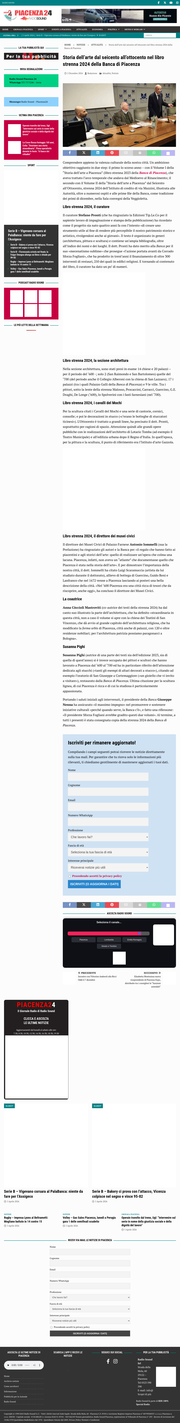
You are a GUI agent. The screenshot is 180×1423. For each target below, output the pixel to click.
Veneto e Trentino (109, 946)
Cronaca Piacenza (23, 29)
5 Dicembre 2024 (75, 73)
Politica (112, 29)
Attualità (81, 29)
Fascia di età (76, 845)
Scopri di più (144, 1394)
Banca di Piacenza (152, 173)
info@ (149, 1390)
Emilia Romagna (134, 940)
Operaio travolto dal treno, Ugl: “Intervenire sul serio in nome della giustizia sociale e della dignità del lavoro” (149, 1221)
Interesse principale (81, 860)
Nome (72, 770)
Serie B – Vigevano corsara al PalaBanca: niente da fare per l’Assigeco (27, 235)
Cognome (74, 785)
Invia (38, 82)
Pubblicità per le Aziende (15, 1396)
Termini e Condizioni (90, 1420)
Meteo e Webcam (133, 29)
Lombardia (109, 940)
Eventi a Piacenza (61, 29)
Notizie (81, 44)
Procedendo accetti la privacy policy (97, 876)
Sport (41, 29)
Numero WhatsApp (80, 815)
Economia (97, 29)
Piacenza (83, 940)
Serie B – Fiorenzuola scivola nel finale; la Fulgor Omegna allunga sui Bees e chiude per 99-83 (30, 255)
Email (71, 800)
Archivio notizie (11, 1381)
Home (5, 29)
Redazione (92, 73)
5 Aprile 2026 (13, 1201)
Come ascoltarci (11, 1386)
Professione (75, 830)
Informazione (10, 1391)
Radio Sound (8, 3)
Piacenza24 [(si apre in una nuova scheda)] (42, 101)
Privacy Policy (75, 1420)
